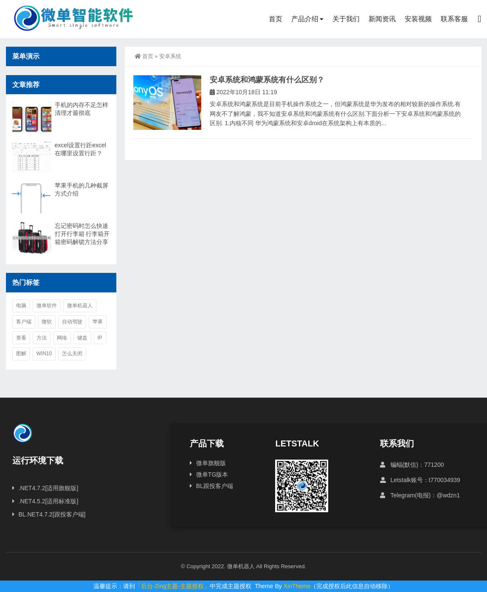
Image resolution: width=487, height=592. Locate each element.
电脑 (21, 306)
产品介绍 (304, 18)
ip (100, 338)
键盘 (82, 338)
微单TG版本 (212, 474)
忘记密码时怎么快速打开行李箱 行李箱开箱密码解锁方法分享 (82, 233)
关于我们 (346, 18)
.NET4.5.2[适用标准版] (49, 501)
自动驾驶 (72, 322)
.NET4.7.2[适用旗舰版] (49, 488)
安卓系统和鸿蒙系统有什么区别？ (267, 80)
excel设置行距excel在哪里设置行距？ (80, 149)
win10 (44, 353)
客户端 (23, 322)
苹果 (98, 322)
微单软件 (47, 306)
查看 (21, 338)
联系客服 (454, 18)
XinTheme (297, 586)
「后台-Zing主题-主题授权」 (172, 586)
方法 (42, 338)
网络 (62, 338)
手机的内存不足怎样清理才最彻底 (81, 108)
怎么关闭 (72, 353)
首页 (275, 18)
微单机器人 (80, 306)
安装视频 (418, 18)
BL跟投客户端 (214, 486)
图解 (21, 353)
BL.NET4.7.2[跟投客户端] (52, 514)
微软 (47, 322)
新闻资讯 (382, 18)
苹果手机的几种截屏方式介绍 (81, 189)
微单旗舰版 (211, 463)
